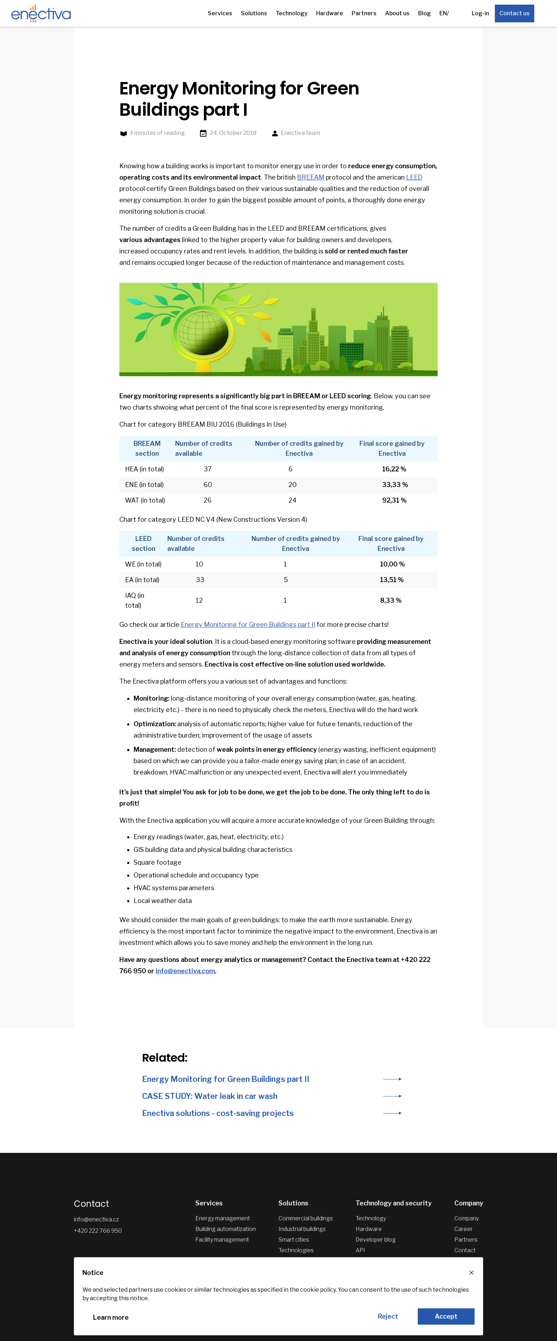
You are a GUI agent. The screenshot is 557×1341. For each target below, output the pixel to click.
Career (463, 1229)
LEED (414, 177)
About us (397, 13)
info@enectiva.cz (96, 1219)
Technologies (296, 1250)
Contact (465, 1250)
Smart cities (293, 1239)
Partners (364, 13)
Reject (388, 1316)
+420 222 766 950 (98, 1230)
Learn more (111, 1317)
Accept (446, 1316)
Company (466, 1218)
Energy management (222, 1218)
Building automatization (225, 1229)
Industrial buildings (302, 1229)
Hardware (329, 13)
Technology (292, 13)
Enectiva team (295, 133)
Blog (424, 13)
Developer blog (376, 1239)
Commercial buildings (305, 1218)
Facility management (222, 1239)
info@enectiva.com (185, 971)
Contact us (514, 13)
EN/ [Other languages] (444, 13)
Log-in (480, 13)
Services (220, 13)
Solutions (254, 13)
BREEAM (310, 177)
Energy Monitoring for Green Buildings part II (248, 624)
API (360, 1250)
